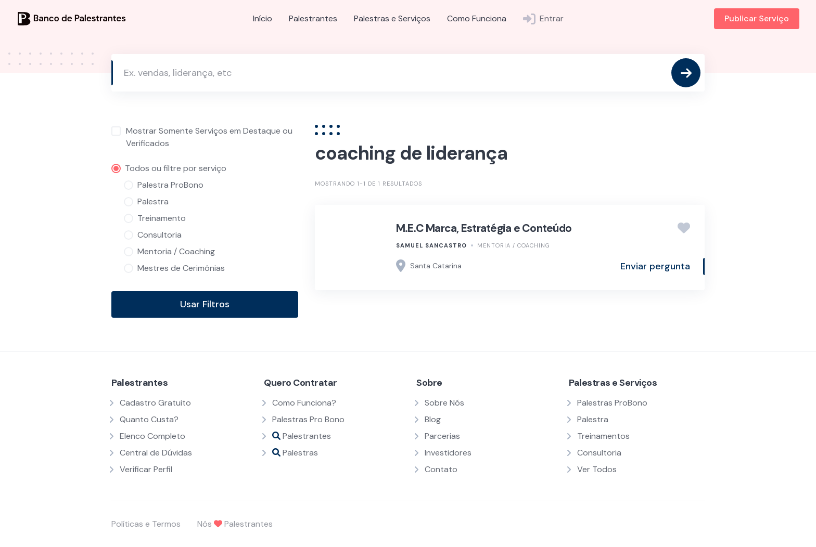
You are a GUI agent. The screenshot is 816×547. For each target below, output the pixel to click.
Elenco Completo (152, 436)
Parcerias (442, 436)
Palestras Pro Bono (308, 419)
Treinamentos (603, 436)
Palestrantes (313, 18)
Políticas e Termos (146, 523)
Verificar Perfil (146, 469)
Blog (433, 419)
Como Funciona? (304, 402)
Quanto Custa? (149, 419)
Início (262, 18)
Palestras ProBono (612, 402)
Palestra (592, 419)
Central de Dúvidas (156, 452)
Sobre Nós (444, 402)
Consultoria (599, 452)
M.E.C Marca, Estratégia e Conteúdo (484, 228)
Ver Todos (597, 469)
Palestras (295, 452)
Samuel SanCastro (431, 245)
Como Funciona (476, 18)
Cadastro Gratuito (155, 402)
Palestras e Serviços (392, 18)
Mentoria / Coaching (513, 245)
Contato (441, 469)
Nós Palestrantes (235, 523)
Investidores (448, 452)
